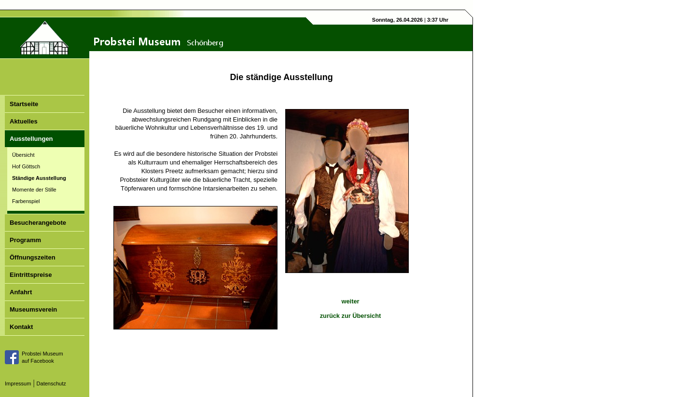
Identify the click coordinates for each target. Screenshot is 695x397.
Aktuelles (24, 121)
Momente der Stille (34, 189)
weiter (351, 301)
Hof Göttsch (26, 166)
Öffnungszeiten (33, 257)
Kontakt (21, 326)
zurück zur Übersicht (350, 315)
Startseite (24, 104)
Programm (25, 240)
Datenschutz (51, 383)
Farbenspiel (26, 201)
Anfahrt (21, 292)
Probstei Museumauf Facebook (42, 357)
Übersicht (23, 155)
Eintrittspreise (31, 274)
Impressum (18, 383)
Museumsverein (33, 309)
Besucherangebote (38, 222)
